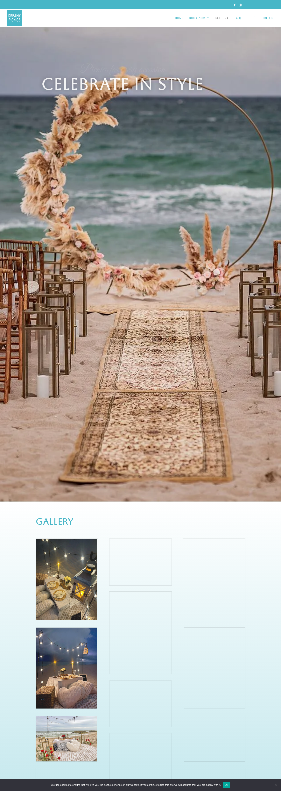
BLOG (252, 18)
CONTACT (268, 18)
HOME (179, 18)
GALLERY (222, 18)
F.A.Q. (238, 18)
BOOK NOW (197, 18)
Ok (226, 784)
